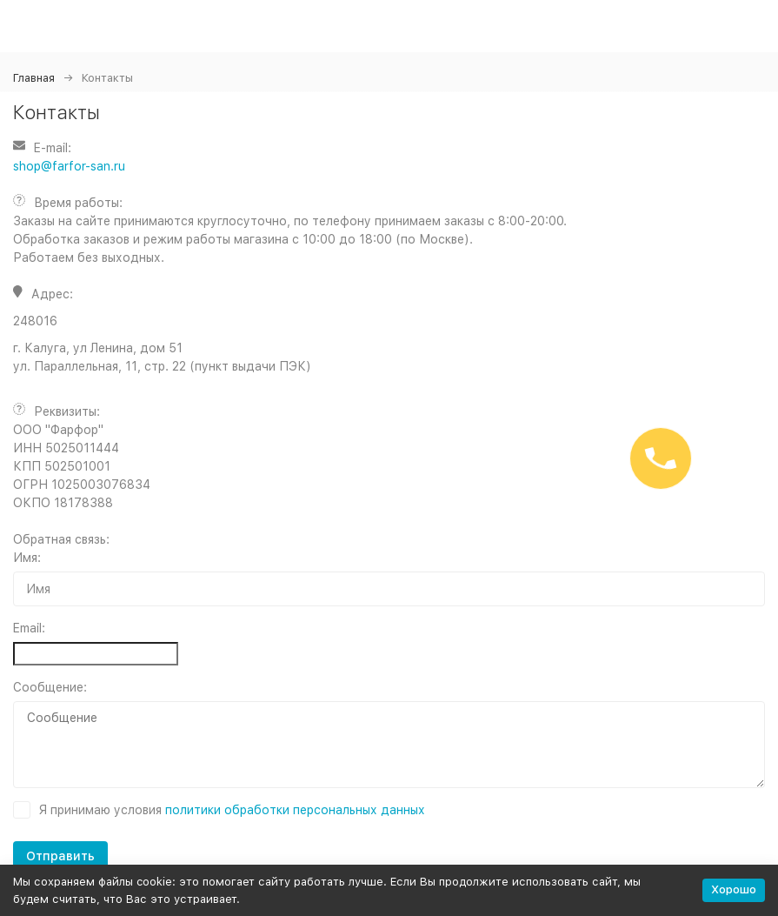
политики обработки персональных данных (295, 810)
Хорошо (733, 889)
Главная (34, 77)
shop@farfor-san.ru (69, 166)
